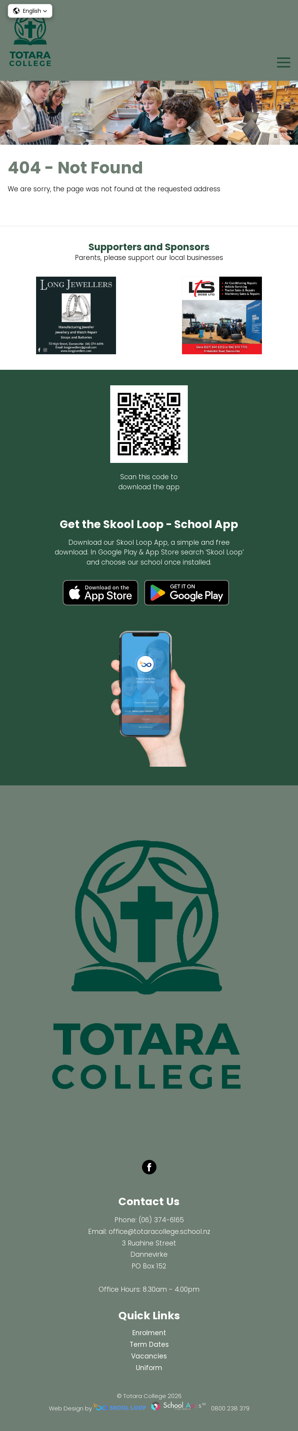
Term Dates (149, 1344)
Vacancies (149, 1356)
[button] (30, 10)
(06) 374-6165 (161, 1220)
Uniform (149, 1367)
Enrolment (149, 1332)
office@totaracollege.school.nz (159, 1231)
